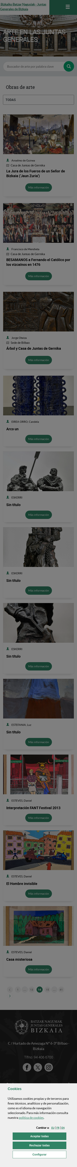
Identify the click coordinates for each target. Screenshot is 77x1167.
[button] (52, 1128)
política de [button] (31, 1117)
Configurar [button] (49, 1154)
